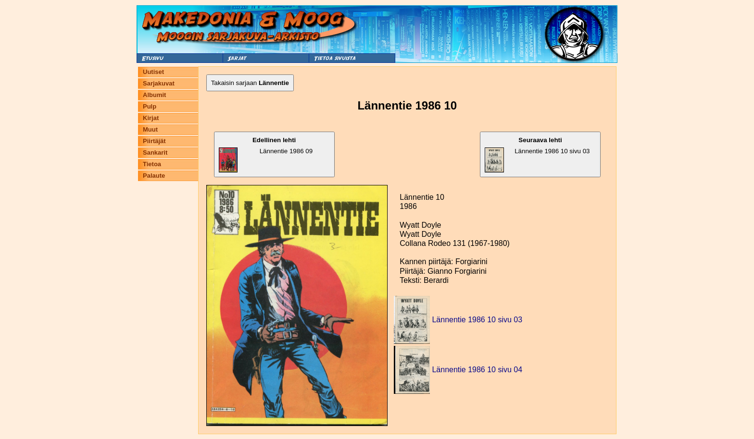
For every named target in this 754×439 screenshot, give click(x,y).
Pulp (149, 106)
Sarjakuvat (159, 83)
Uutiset (153, 71)
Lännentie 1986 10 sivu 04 (477, 370)
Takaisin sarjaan (250, 82)
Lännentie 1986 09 (266, 154)
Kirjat (151, 118)
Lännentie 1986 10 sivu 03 (537, 154)
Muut (150, 129)
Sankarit (155, 152)
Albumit (154, 94)
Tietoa (152, 164)
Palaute (154, 175)
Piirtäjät (154, 141)
